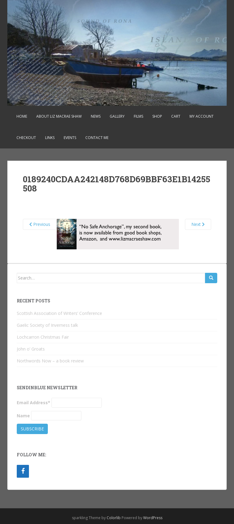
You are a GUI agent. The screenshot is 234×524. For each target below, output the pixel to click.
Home (21, 116)
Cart (175, 116)
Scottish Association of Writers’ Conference (59, 313)
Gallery (117, 116)
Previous (39, 224)
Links (50, 137)
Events (70, 137)
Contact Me (96, 137)
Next (198, 224)
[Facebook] (23, 471)
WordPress (152, 517)
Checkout (26, 137)
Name (23, 416)
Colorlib (114, 517)
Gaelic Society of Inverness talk (47, 325)
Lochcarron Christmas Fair (43, 337)
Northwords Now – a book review (50, 361)
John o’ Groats (31, 349)
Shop (157, 116)
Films (138, 116)
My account (202, 116)
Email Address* (33, 402)
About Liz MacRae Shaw (59, 116)
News (96, 116)
